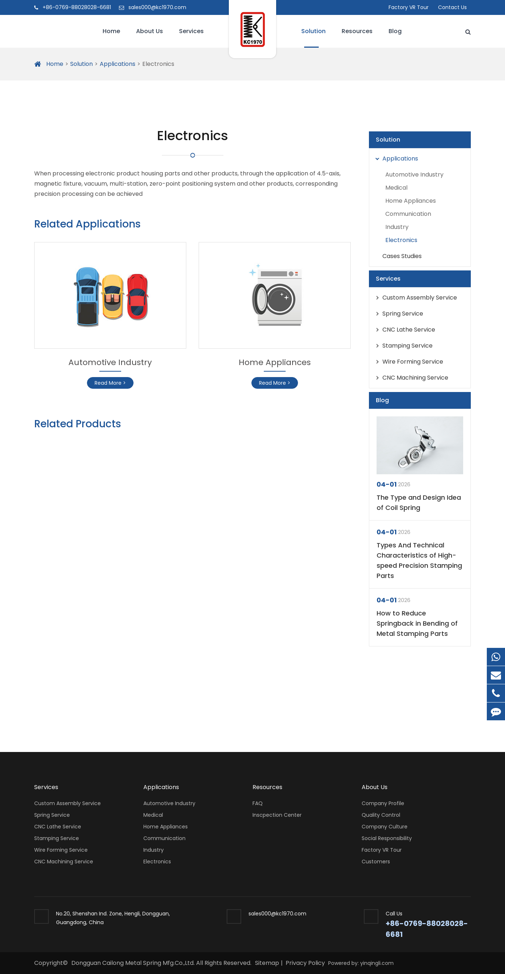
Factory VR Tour (409, 7)
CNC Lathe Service (403, 329)
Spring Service (397, 313)
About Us (149, 37)
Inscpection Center (277, 815)
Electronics (158, 64)
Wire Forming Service (407, 361)
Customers (376, 861)
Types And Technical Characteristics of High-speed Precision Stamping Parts (419, 560)
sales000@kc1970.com (152, 7)
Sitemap (267, 963)
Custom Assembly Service (414, 297)
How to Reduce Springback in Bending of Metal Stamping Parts (417, 623)
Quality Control (381, 815)
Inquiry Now (442, 702)
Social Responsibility (387, 838)
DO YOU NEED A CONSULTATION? (123, 699)
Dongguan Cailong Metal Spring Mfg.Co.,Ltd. (133, 963)
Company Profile (383, 803)
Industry (397, 227)
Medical (396, 187)
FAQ (257, 803)
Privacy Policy (305, 963)
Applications (117, 64)
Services (191, 37)
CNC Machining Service (410, 377)
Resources (357, 37)
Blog (395, 37)
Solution (313, 37)
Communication (408, 214)
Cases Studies (402, 256)
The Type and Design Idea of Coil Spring (419, 502)
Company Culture (384, 826)
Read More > (110, 383)
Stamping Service (402, 345)
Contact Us (452, 7)
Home (111, 37)
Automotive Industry (110, 362)
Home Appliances (275, 362)
